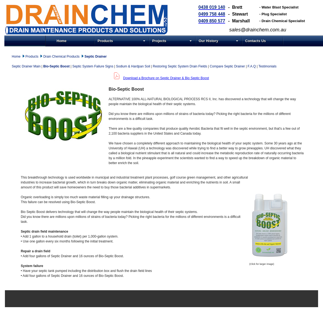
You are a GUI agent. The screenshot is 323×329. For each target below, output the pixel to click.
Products (121, 41)
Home (61, 41)
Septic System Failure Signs (92, 66)
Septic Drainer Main (26, 66)
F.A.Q (252, 66)
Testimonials (268, 66)
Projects (172, 41)
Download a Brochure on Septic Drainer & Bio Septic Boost (166, 78)
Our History (218, 41)
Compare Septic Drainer (227, 66)
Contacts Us (255, 41)
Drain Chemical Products (61, 56)
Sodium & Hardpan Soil (133, 66)
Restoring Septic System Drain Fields (180, 66)
